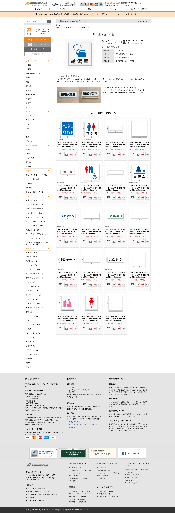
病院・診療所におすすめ (35, 209)
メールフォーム (127, 5)
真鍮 (27, 137)
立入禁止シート (103, 496)
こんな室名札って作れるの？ (36, 226)
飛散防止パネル (31, 261)
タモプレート (31, 342)
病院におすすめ (103, 475)
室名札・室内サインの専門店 (39, 491)
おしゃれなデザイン (104, 470)
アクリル (29, 116)
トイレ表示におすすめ (34, 213)
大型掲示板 (129, 472)
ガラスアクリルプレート (35, 274)
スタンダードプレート (34, 325)
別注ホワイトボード (132, 477)
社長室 (28, 103)
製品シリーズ (60, 27)
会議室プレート (103, 478)
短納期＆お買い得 (32, 230)
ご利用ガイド (37, 9)
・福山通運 (71, 427)
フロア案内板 (74, 470)
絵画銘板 (82, 499)
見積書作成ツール (38, 54)
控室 (27, 82)
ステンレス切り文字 (76, 467)
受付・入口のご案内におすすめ (37, 234)
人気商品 (29, 183)
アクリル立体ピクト (33, 282)
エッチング (88, 494)
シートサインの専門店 (36, 500)
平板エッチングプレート (35, 308)
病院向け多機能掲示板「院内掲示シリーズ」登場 (37, 243)
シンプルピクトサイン (34, 295)
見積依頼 (138, 9)
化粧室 (28, 90)
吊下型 (28, 166)
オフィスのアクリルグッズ (35, 238)
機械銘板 (83, 496)
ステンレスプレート (33, 303)
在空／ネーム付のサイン (35, 200)
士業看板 (85, 478)
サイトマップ (113, 9)
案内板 (28, 363)
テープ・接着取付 (32, 179)
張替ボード (140, 472)
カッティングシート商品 (105, 491)
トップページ (60, 25)
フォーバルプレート (33, 320)
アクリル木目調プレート (35, 278)
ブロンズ (29, 141)
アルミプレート (31, 312)
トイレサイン (102, 473)
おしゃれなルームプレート (35, 221)
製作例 (62, 9)
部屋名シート (116, 496)
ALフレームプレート (33, 286)
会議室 (28, 69)
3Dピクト (29, 329)
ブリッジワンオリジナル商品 (36, 175)
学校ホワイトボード (132, 469)
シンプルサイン (31, 299)
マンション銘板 (75, 473)
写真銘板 (73, 502)
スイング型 (30, 158)
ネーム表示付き (115, 473)
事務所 (28, 86)
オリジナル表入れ (131, 483)
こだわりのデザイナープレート (37, 192)
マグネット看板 (87, 470)
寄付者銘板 (73, 496)
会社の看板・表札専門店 (37, 488)
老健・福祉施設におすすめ (35, 204)
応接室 (28, 65)
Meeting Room (31, 94)
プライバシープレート (34, 350)
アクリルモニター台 (33, 257)
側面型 (28, 154)
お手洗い (29, 78)
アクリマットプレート (34, 291)
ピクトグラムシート (104, 494)
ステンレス (30, 120)
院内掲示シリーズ (32, 252)
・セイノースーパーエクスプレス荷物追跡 (82, 425)
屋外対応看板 (74, 478)
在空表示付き (102, 467)
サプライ (29, 367)
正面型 (28, 149)
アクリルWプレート (33, 269)
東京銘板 (31, 497)
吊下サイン (30, 358)
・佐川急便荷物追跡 (74, 422)
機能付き (29, 188)
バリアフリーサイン (33, 333)
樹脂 (27, 128)
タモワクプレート (32, 346)
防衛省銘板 (82, 502)
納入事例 (73, 481)
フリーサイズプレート (34, 316)
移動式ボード (130, 480)
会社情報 (87, 9)
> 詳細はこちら (143, 21)
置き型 (28, 162)
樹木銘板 (73, 499)
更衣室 (28, 107)
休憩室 (28, 99)
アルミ (28, 124)
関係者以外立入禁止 (33, 73)
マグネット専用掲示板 (133, 475)
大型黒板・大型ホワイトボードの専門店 (43, 494)
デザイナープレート (33, 265)
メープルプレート (32, 337)
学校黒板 (145, 469)
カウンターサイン (32, 354)
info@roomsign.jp (112, 5)
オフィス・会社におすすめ (35, 217)
